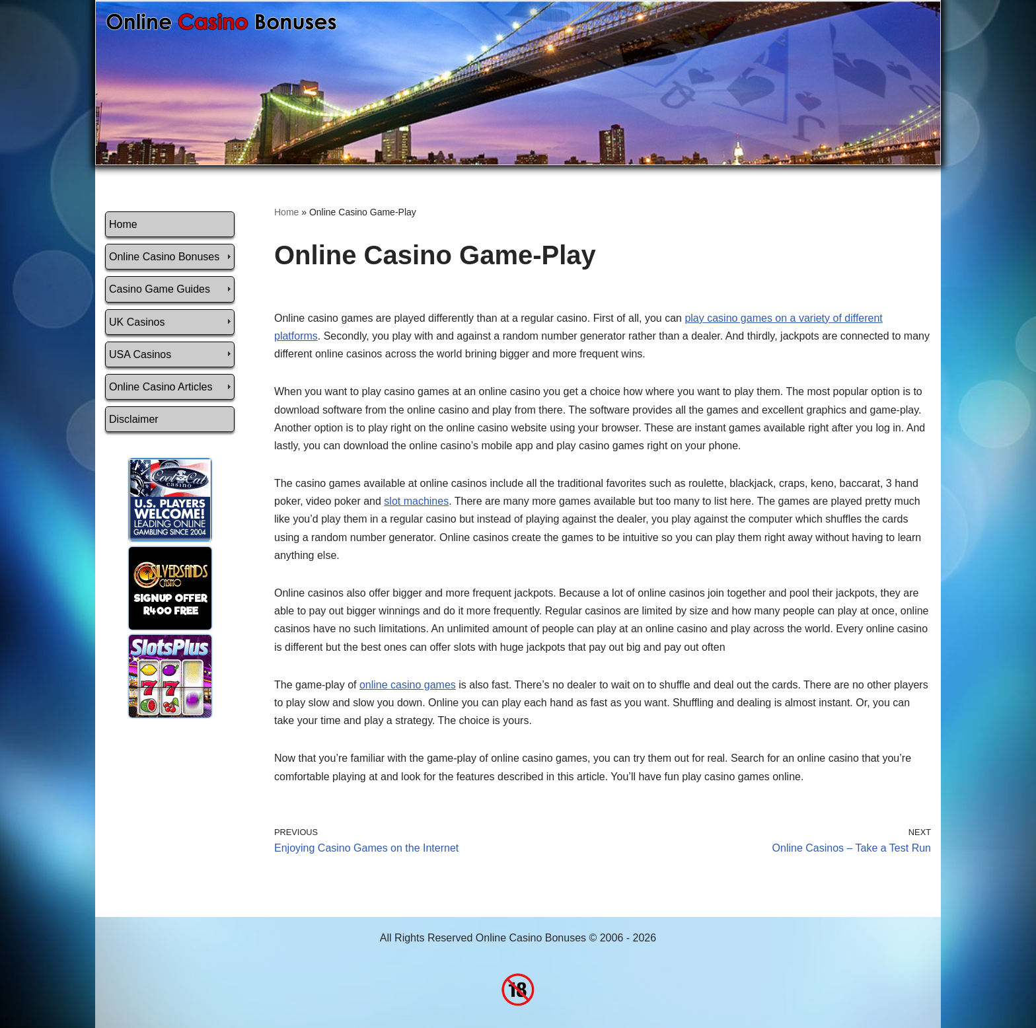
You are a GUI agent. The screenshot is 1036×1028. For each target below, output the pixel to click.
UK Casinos (137, 322)
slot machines (416, 501)
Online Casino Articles (161, 386)
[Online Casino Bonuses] (221, 21)
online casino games (407, 684)
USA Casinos (140, 354)
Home (123, 224)
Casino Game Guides (159, 289)
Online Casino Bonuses (164, 256)
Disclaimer (134, 419)
